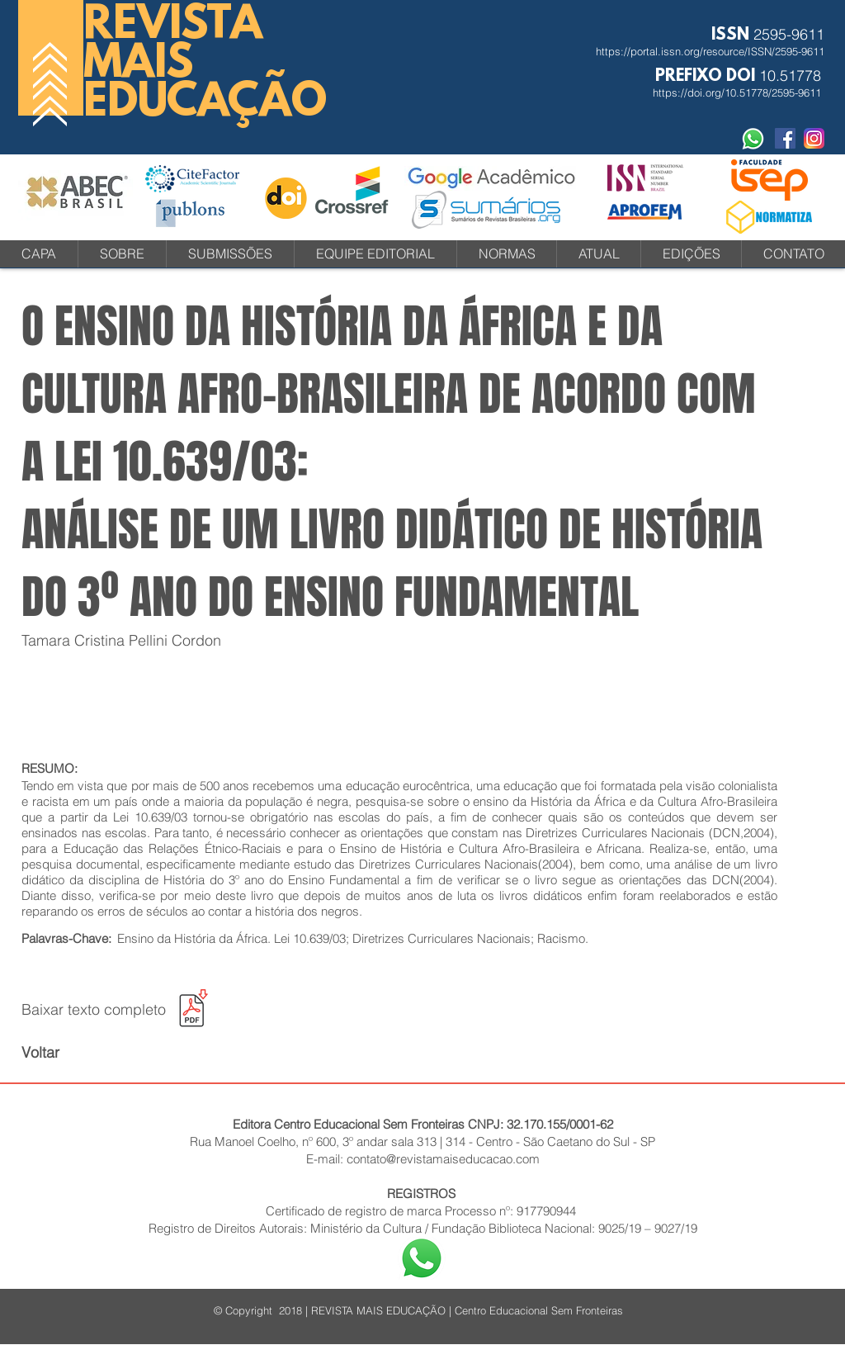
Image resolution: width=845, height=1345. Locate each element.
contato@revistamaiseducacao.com (443, 1159)
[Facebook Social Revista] (785, 138)
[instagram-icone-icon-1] (814, 138)
